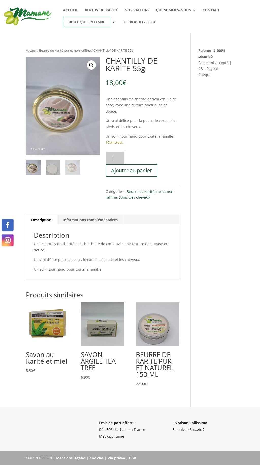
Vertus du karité (101, 10)
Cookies (97, 458)
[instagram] (8, 240)
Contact (211, 10)
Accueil (70, 10)
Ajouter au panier (131, 170)
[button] (91, 65)
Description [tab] (41, 219)
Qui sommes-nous (173, 10)
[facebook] (8, 225)
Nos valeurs (137, 10)
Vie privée (116, 458)
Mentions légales (71, 458)
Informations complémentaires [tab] (90, 219)
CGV (132, 458)
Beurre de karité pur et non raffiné (65, 50)
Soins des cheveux (134, 197)
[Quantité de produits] (115, 158)
